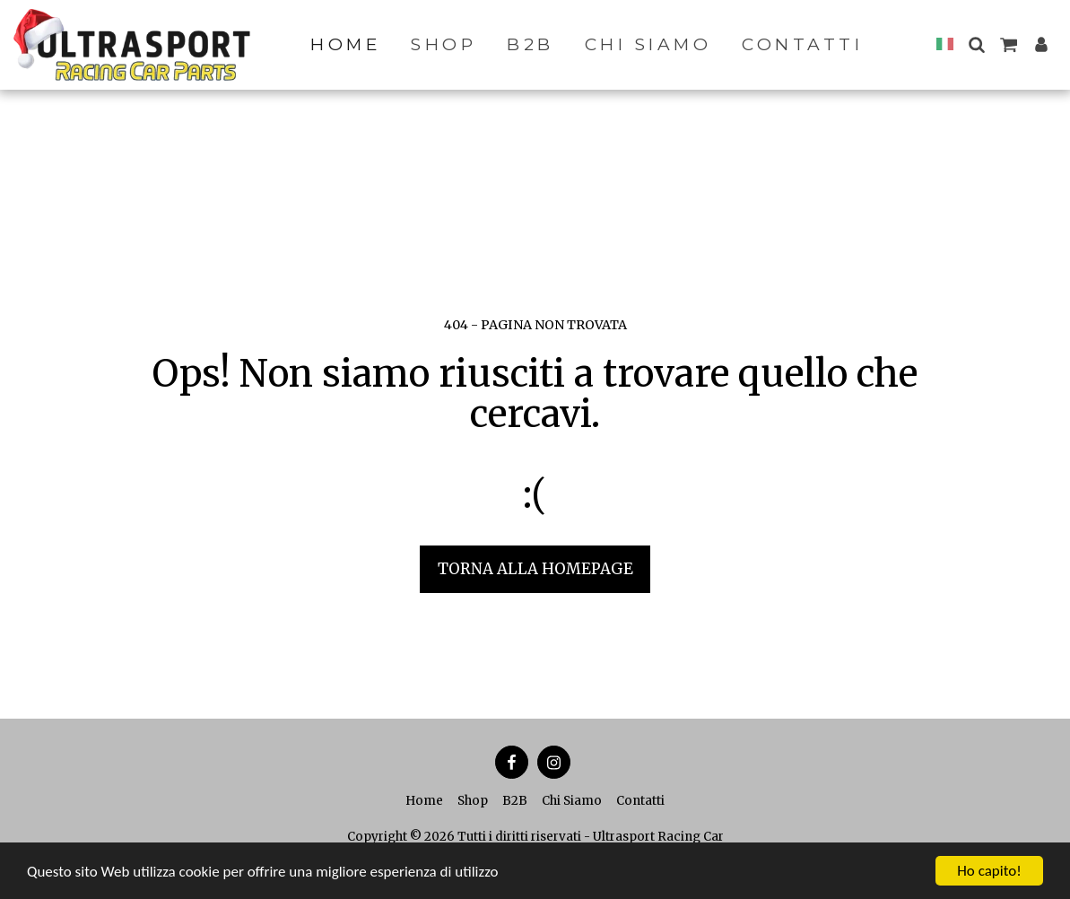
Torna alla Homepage (535, 569)
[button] (976, 44)
